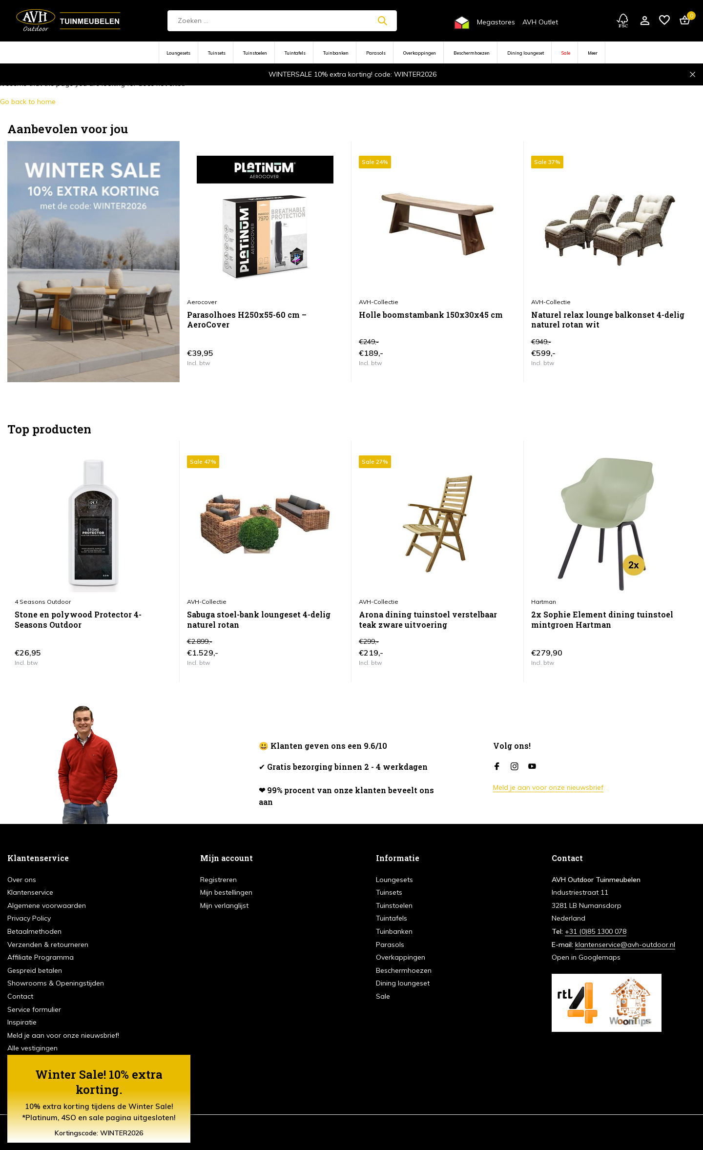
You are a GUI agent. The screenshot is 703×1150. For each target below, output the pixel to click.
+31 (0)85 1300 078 (595, 931)
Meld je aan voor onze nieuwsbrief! (63, 1035)
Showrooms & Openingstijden (55, 983)
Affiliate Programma (40, 957)
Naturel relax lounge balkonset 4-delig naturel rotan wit (607, 320)
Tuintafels (295, 53)
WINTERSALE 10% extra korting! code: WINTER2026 (352, 74)
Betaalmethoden (34, 931)
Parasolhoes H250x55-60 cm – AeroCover (247, 320)
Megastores (496, 22)
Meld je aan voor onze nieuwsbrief (548, 787)
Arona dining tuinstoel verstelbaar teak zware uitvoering (428, 620)
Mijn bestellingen (226, 892)
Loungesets (178, 53)
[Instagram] (514, 767)
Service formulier (34, 1009)
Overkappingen (419, 53)
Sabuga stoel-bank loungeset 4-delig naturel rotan (259, 620)
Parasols (376, 53)
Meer (593, 53)
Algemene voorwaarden (46, 905)
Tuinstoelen (255, 53)
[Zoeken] (282, 20)
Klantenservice (30, 892)
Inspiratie (22, 1022)
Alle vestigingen (32, 1048)
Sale (565, 53)
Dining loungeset (525, 53)
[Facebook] (497, 767)
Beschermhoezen (472, 53)
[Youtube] (532, 767)
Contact (20, 996)
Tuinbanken (336, 53)
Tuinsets (217, 53)
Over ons (21, 879)
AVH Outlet (540, 22)
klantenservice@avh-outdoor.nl (625, 944)
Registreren (218, 879)
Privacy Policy (29, 918)
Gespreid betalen (34, 970)
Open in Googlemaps (586, 957)
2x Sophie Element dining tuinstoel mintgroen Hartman (602, 620)
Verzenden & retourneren (47, 944)
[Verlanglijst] (664, 21)
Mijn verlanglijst (224, 905)
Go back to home (28, 101)
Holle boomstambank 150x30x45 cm (431, 315)
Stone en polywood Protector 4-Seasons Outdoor (78, 620)
